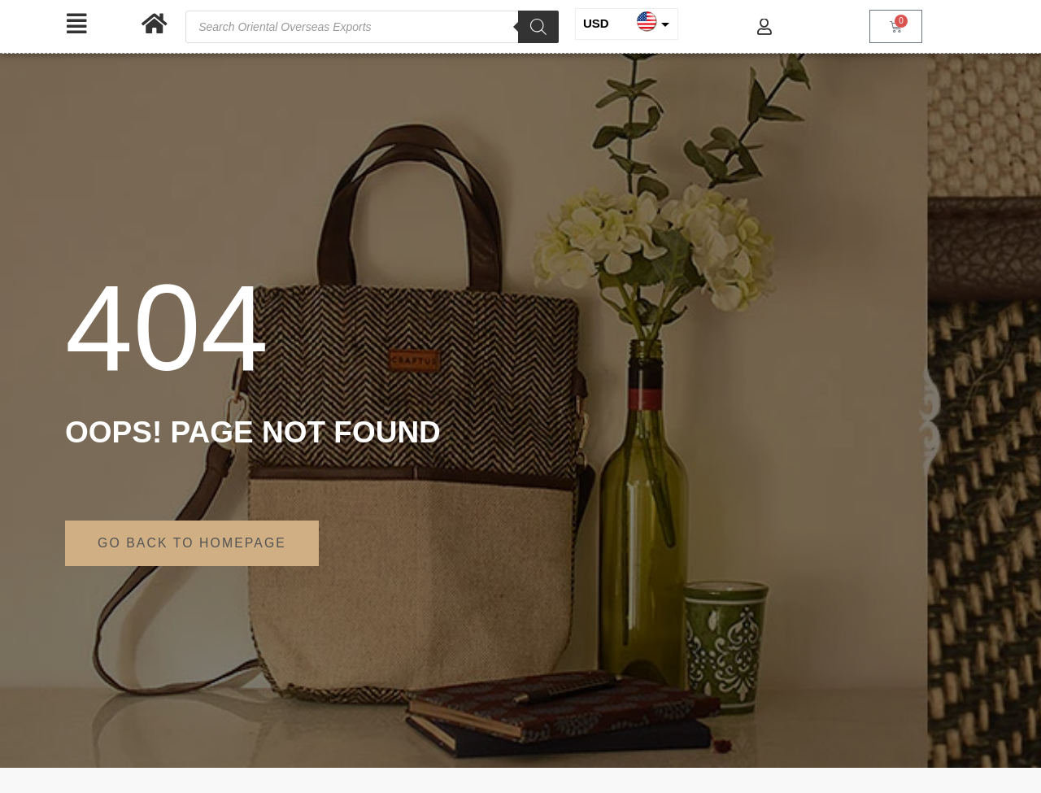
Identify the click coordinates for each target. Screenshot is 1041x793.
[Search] (538, 27)
